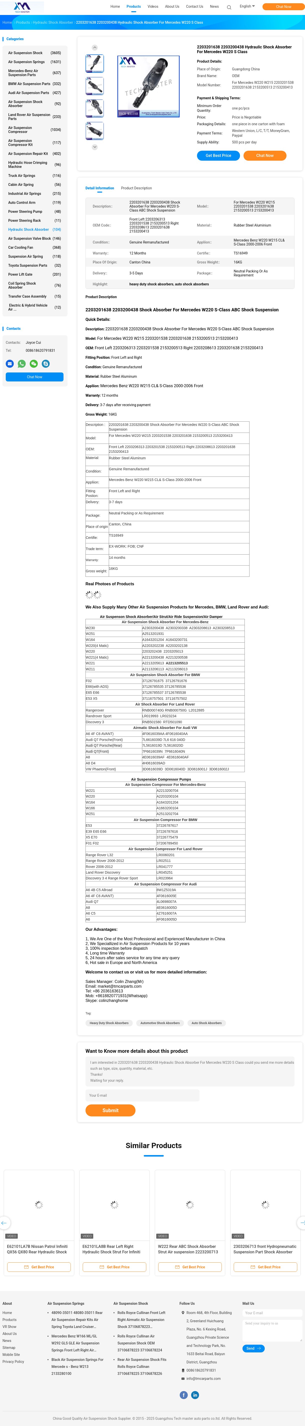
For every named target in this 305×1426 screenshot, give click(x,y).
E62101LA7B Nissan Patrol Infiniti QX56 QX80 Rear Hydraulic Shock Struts (37, 1252)
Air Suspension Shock (34, 52)
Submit (110, 1110)
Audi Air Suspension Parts (34, 92)
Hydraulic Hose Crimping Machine (34, 165)
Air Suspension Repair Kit (34, 153)
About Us (9, 1334)
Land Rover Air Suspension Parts (34, 117)
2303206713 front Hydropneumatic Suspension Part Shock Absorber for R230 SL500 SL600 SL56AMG (265, 1252)
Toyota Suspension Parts (34, 265)
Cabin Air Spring (34, 184)
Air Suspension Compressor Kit (34, 143)
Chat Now (284, 7)
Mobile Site (11, 1355)
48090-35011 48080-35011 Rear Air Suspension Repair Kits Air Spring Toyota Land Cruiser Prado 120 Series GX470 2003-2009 (77, 1320)
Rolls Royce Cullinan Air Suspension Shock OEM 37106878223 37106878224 (140, 1343)
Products (9, 1320)
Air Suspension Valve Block (34, 238)
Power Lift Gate (34, 274)
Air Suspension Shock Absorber (34, 104)
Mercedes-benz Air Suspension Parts (34, 73)
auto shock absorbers (207, 1023)
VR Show (9, 1327)
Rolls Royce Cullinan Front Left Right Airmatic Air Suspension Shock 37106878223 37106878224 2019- (141, 1320)
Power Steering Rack (34, 220)
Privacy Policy (13, 1362)
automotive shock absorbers (160, 1023)
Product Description (136, 188)
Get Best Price (218, 155)
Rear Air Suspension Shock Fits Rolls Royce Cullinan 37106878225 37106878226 (142, 1367)
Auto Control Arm (34, 202)
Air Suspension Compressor (34, 130)
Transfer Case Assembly (34, 296)
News (6, 1341)
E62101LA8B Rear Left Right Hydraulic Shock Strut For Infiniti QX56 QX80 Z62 (111, 1252)
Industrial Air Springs (34, 193)
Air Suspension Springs (34, 61)
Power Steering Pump (34, 211)
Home (7, 1313)
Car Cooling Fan (34, 247)
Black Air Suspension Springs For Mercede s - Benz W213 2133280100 (78, 1367)
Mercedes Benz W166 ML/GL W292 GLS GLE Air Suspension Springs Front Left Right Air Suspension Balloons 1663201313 (76, 1344)
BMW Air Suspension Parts (34, 83)
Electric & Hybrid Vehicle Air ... (34, 307)
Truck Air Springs (34, 175)
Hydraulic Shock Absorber (34, 229)
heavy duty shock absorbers (109, 1023)
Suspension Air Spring (34, 256)
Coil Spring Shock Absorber (34, 285)
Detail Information (100, 188)
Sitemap (8, 1348)
